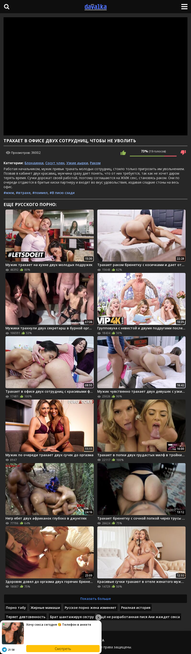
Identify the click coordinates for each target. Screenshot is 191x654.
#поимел (40, 192)
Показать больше (95, 598)
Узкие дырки (77, 163)
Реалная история (135, 607)
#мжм (9, 192)
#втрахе (23, 192)
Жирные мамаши (45, 607)
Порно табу (16, 607)
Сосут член (54, 163)
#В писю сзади (62, 192)
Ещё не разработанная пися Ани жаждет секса (139, 617)
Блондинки (34, 163)
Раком (95, 163)
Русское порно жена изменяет (90, 607)
